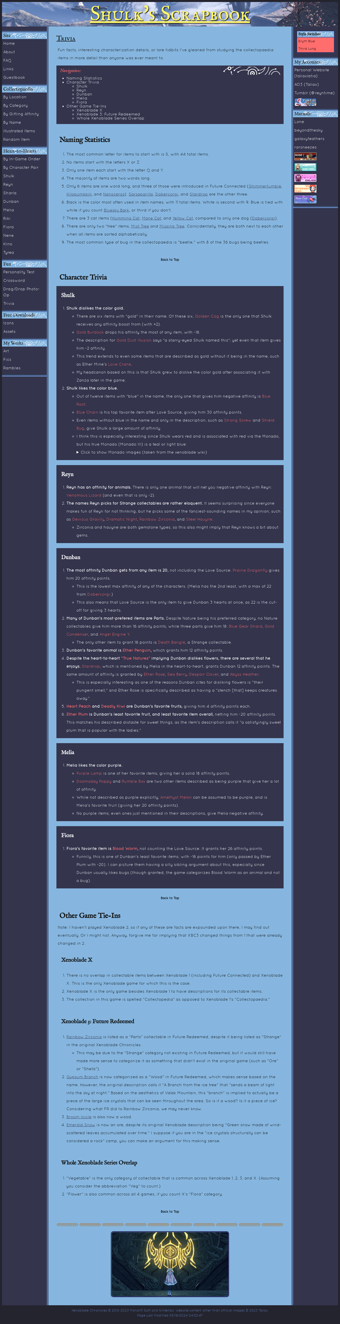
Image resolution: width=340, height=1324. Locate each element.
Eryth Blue (306, 41)
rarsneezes (305, 147)
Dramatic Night (121, 519)
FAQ (7, 60)
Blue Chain (87, 412)
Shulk (8, 176)
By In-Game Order (21, 159)
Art (6, 351)
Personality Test (19, 272)
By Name (12, 122)
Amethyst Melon (176, 797)
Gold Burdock (90, 332)
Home (9, 43)
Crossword (14, 280)
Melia (8, 210)
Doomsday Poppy (94, 781)
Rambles (12, 368)
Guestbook (14, 77)
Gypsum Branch (82, 1077)
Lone (299, 122)
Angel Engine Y (114, 634)
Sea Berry (177, 674)
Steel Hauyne (199, 519)
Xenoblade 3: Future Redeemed (108, 114)
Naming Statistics (84, 78)
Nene (8, 235)
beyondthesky (308, 130)
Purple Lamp (89, 773)
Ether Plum (77, 714)
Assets (9, 331)
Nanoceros (114, 194)
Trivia (8, 303)
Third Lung (307, 48)
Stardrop (199, 194)
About (9, 52)
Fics (7, 359)
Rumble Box (133, 781)
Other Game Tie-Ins (86, 106)
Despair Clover (204, 674)
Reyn (8, 184)
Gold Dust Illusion (134, 340)
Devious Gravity (88, 519)
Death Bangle (171, 642)
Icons (8, 323)
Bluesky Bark (116, 210)
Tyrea (8, 252)
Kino (7, 244)
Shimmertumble (265, 186)
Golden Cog (207, 316)
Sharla (10, 193)
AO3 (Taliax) (306, 84)
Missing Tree (172, 226)
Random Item (16, 139)
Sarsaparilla (141, 194)
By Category (15, 105)
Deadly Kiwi (113, 706)
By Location (15, 97)
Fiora (8, 227)
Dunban (11, 201)
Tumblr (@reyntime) (314, 93)
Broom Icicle (79, 1117)
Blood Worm (125, 848)
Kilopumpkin (79, 194)
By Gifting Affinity (21, 114)
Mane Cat (151, 218)
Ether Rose (154, 674)
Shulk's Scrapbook (170, 14)
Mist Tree (140, 226)
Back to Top (170, 259)
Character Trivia (82, 82)
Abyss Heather (244, 674)
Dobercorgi (166, 194)
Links (8, 69)
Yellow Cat (183, 218)
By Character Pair (21, 167)
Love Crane (119, 364)
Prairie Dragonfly (250, 570)
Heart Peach (78, 706)
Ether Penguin (137, 650)
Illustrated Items (19, 131)
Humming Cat (126, 218)
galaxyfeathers (309, 139)
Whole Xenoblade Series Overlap (110, 118)
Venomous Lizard (84, 495)
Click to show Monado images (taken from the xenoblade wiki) (144, 452)
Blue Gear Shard (246, 626)
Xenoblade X (89, 110)
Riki (7, 218)
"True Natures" (135, 658)
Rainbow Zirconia (157, 519)
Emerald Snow (80, 1125)
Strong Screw (237, 420)
